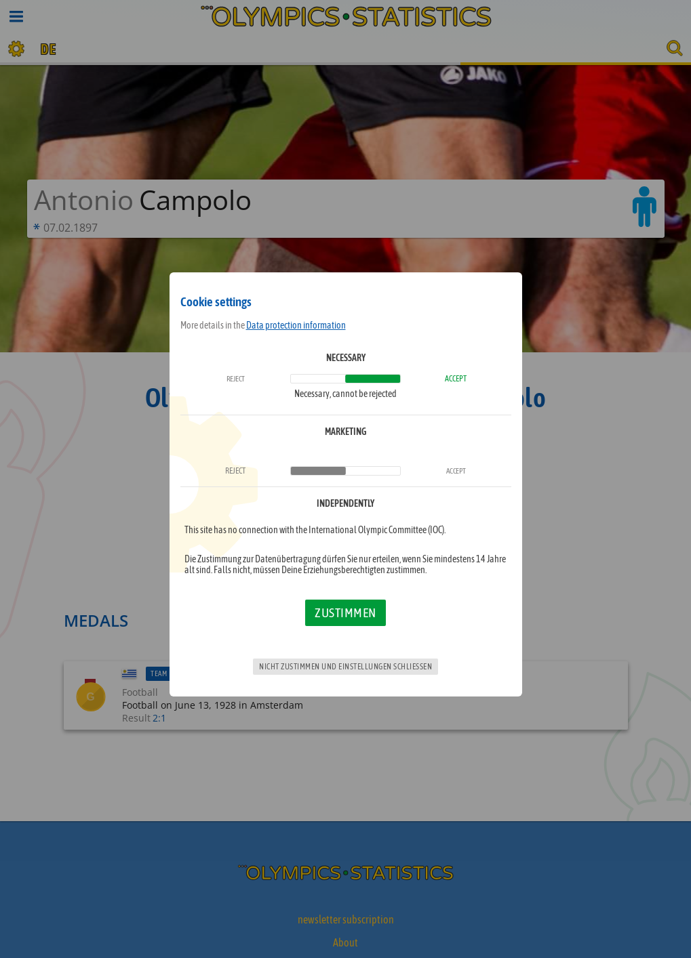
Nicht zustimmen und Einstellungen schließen (345, 666)
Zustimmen (345, 612)
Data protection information (296, 325)
